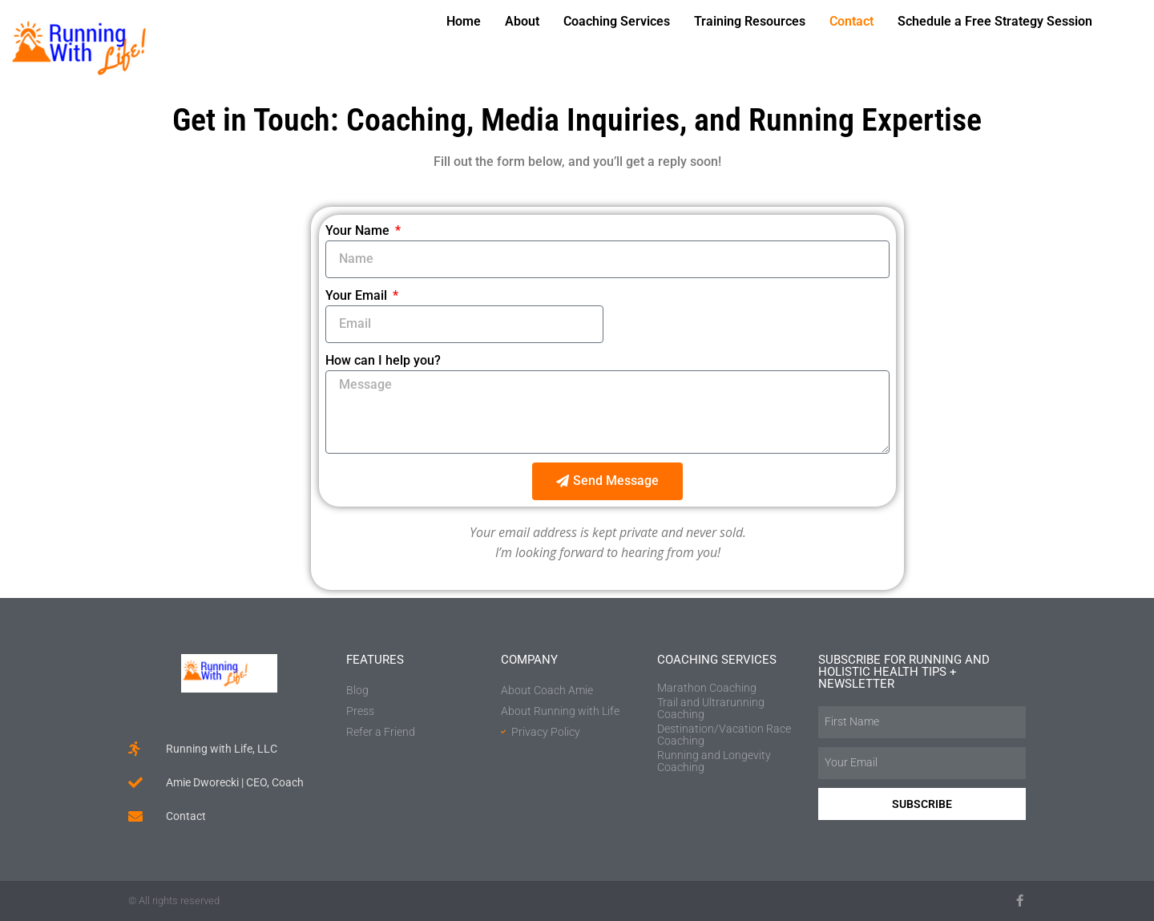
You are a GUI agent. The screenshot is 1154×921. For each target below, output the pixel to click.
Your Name (359, 230)
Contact (851, 21)
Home (463, 21)
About (522, 21)
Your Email (357, 295)
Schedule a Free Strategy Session (995, 21)
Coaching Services (616, 21)
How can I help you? (383, 360)
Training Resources (749, 21)
